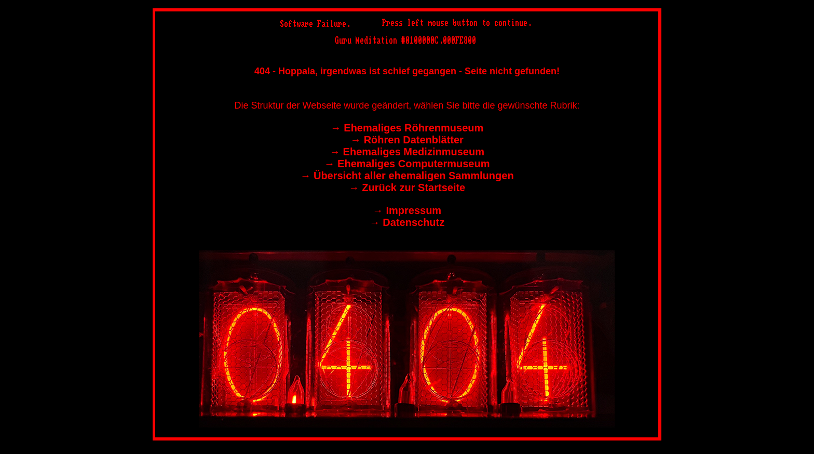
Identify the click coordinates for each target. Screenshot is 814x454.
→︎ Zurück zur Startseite (407, 187)
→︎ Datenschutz (407, 222)
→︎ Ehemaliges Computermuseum (407, 163)
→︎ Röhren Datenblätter (407, 139)
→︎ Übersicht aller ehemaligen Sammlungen (406, 175)
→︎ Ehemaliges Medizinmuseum (407, 151)
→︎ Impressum (407, 210)
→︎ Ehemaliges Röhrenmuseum (407, 127)
